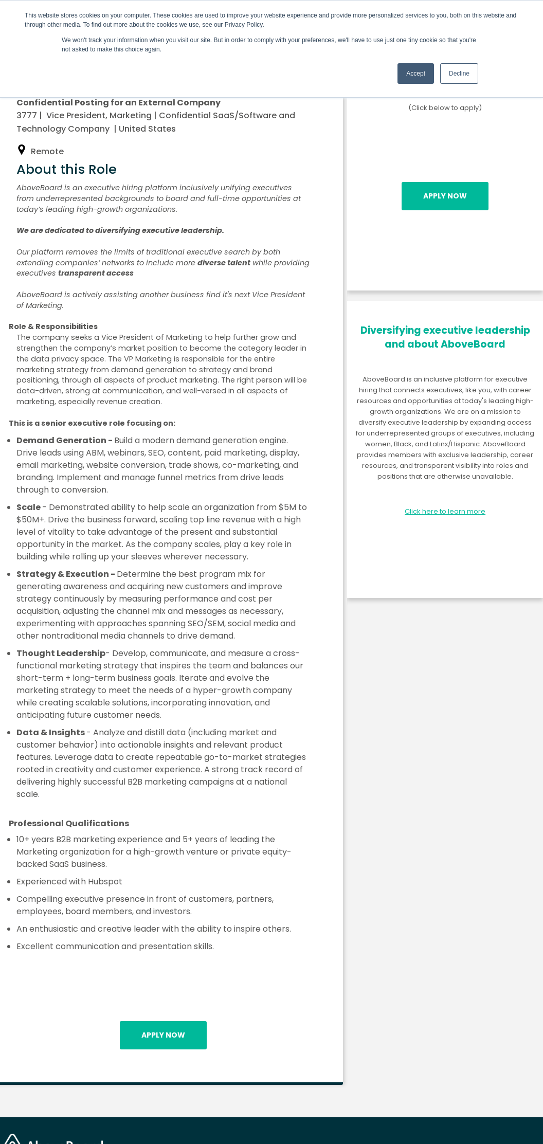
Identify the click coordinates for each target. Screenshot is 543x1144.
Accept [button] (415, 73)
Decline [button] (459, 73)
